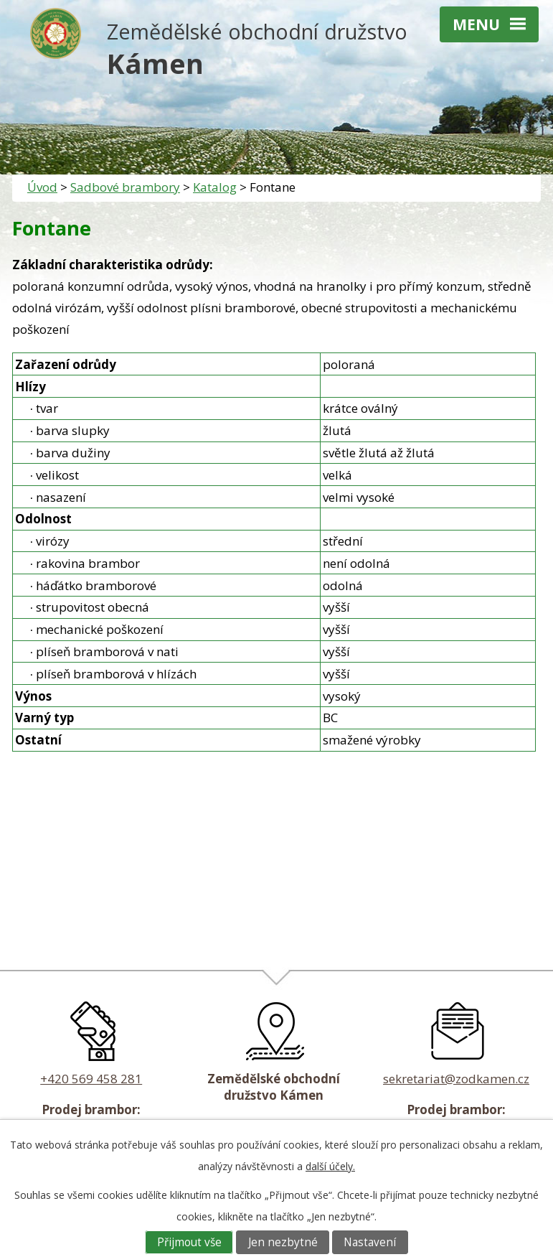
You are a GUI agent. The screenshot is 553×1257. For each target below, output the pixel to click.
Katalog (215, 187)
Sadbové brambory (125, 187)
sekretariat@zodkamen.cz (456, 1078)
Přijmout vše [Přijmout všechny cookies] (189, 1242)
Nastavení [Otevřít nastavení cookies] (370, 1242)
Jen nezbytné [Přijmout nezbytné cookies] (283, 1242)
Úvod (42, 187)
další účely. (330, 1166)
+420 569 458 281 (91, 1078)
